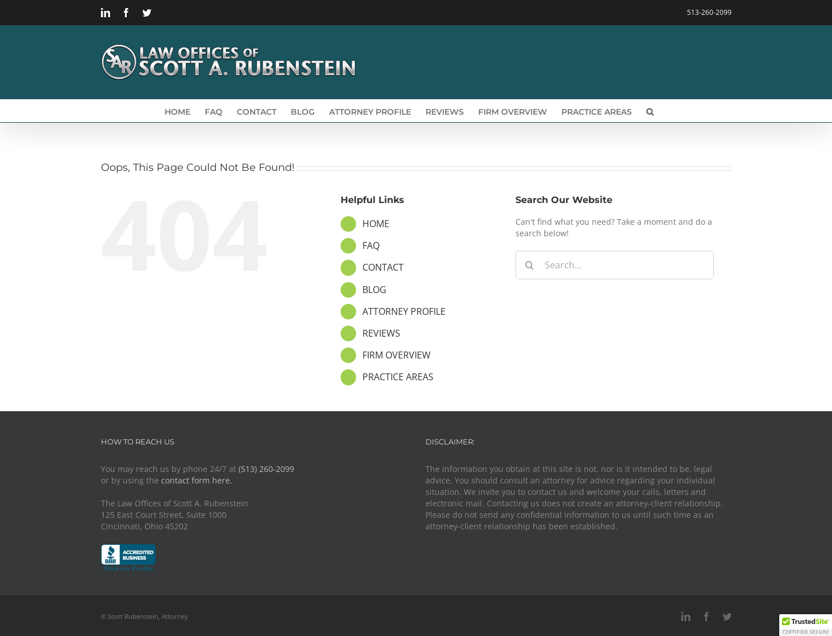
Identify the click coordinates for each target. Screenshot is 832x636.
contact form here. (196, 480)
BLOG (374, 289)
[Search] (529, 265)
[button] (650, 110)
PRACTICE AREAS (397, 376)
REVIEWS (381, 333)
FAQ (371, 245)
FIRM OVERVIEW (396, 355)
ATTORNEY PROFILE (404, 311)
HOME (375, 223)
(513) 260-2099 (266, 468)
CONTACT (383, 267)
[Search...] (614, 265)
